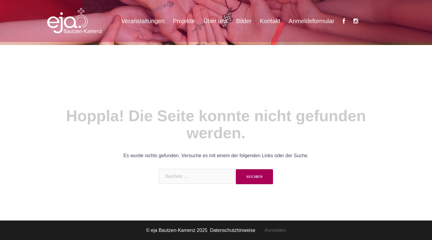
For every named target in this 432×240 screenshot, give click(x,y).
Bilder (243, 21)
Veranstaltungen (143, 21)
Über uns (215, 21)
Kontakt (270, 21)
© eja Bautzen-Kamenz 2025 (177, 230)
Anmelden (275, 230)
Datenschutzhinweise (237, 230)
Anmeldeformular (311, 21)
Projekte (184, 21)
